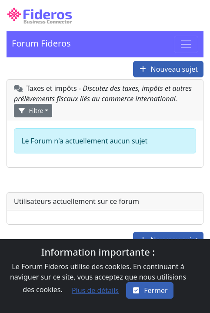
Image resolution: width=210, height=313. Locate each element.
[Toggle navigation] (186, 44)
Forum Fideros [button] (41, 43)
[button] (40, 15)
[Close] (149, 290)
